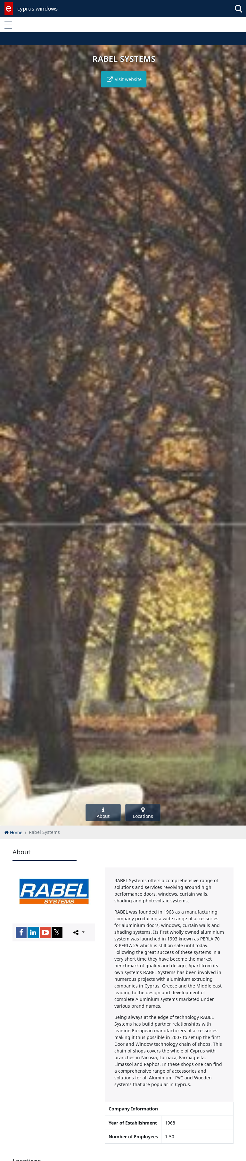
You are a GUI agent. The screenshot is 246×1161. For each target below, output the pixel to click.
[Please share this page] (78, 932)
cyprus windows (37, 8)
